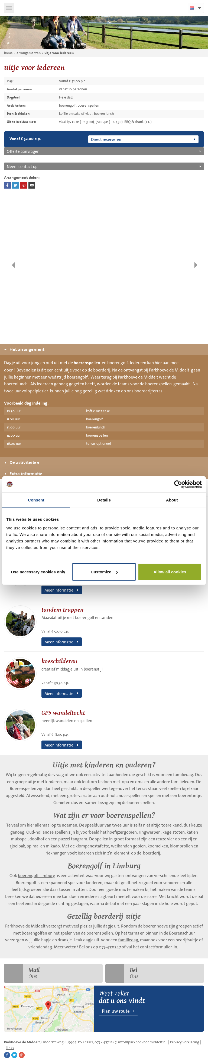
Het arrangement (24, 349)
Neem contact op (22, 166)
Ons (22, 973)
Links (10, 1048)
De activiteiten (22, 462)
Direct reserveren (106, 139)
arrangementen (29, 53)
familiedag (128, 939)
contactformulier (156, 946)
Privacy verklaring (184, 1042)
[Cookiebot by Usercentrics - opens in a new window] (178, 484)
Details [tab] (104, 500)
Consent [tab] (36, 500)
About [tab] (172, 500)
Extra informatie (24, 474)
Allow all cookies (170, 571)
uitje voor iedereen (59, 53)
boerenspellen (87, 363)
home (8, 53)
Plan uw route (116, 1011)
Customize (104, 571)
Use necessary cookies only (38, 571)
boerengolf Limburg (36, 875)
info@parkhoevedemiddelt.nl (142, 1042)
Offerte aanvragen (23, 151)
